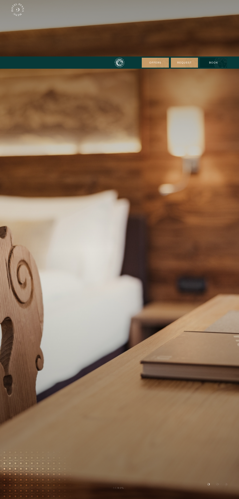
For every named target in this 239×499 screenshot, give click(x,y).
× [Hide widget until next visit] (10, 480)
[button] (208, 424)
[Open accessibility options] (7, 483)
